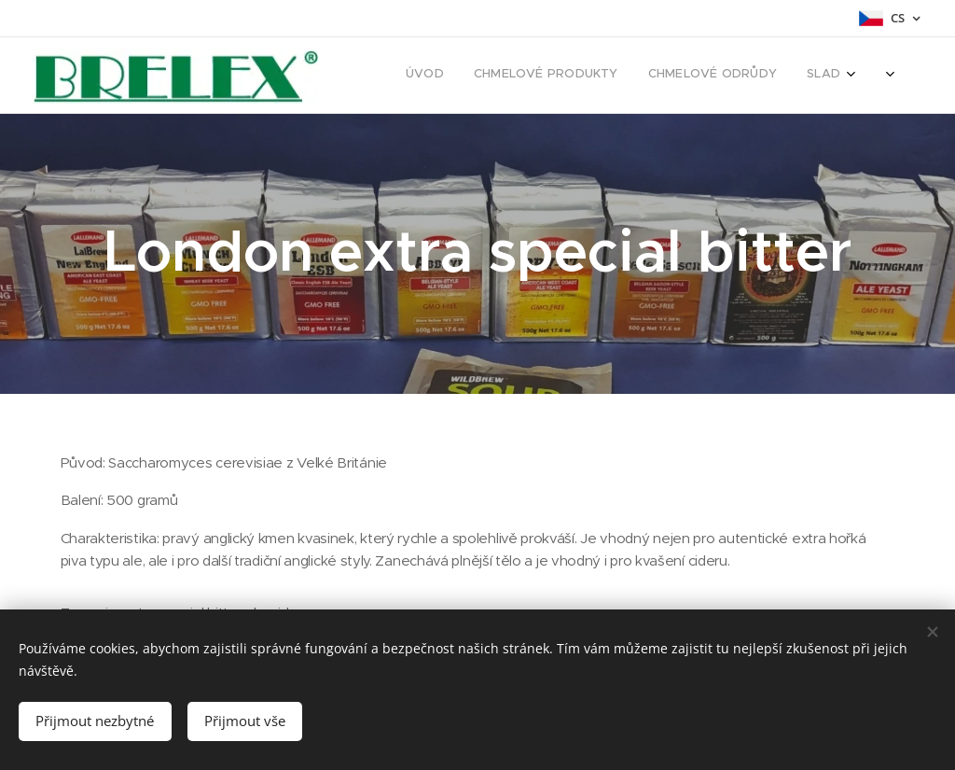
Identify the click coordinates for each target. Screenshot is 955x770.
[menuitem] (606, 75)
